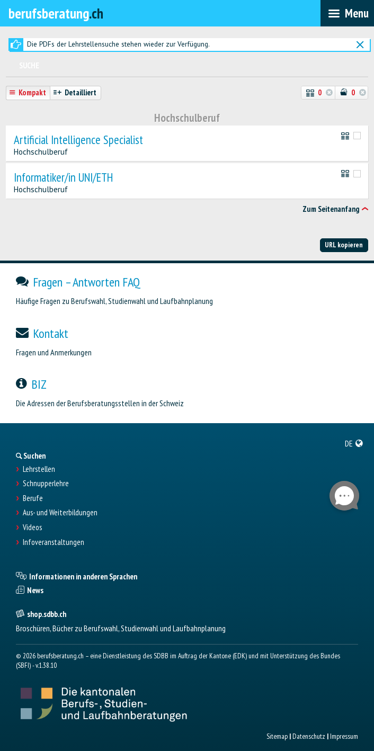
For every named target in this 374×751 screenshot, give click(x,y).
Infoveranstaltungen (53, 542)
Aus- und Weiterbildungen (60, 512)
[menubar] (347, 13)
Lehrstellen (39, 469)
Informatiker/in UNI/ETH (63, 177)
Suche (29, 65)
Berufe (33, 498)
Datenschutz (308, 736)
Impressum (344, 736)
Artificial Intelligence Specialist (78, 140)
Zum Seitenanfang (330, 209)
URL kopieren (344, 244)
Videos (32, 527)
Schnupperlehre (46, 483)
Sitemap (277, 736)
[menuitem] (354, 443)
